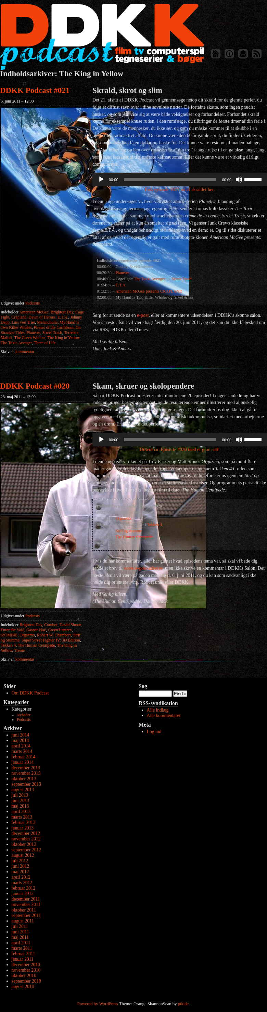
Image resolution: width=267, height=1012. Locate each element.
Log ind (154, 731)
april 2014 (21, 745)
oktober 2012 (24, 844)
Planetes (33, 332)
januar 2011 (23, 959)
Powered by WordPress (97, 1003)
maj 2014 (20, 740)
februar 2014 (24, 756)
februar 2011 (23, 953)
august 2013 (23, 789)
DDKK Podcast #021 (34, 90)
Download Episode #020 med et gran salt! (180, 449)
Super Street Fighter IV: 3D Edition (51, 640)
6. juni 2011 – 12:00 (17, 101)
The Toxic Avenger (16, 342)
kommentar (17, 351)
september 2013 (26, 784)
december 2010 (26, 964)
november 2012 (26, 838)
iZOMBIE (9, 635)
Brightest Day (62, 312)
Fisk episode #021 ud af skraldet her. (180, 189)
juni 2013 (20, 800)
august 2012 (23, 855)
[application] (179, 179)
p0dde (183, 1003)
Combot (51, 624)
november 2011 (26, 904)
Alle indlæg (158, 710)
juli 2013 (20, 795)
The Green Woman (30, 337)
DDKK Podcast (102, 36)
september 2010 (26, 981)
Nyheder (23, 715)
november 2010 (26, 970)
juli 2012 (20, 860)
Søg (143, 686)
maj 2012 (20, 871)
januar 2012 (23, 893)
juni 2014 (20, 735)
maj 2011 (20, 937)
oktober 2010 (24, 975)
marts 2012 (22, 882)
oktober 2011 (24, 910)
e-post (143, 315)
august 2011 (23, 920)
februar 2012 (24, 888)
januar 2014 (23, 762)
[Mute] (239, 179)
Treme (19, 650)
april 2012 (21, 877)
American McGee (34, 312)
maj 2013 (20, 806)
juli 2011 (20, 926)
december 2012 (26, 833)
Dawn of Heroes (41, 317)
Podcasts (32, 303)
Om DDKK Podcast (30, 693)
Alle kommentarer (164, 715)
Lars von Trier (23, 322)
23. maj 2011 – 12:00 (18, 396)
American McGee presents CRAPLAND (148, 291)
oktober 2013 (24, 778)
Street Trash (52, 332)
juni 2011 (20, 931)
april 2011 (21, 942)
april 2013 (21, 811)
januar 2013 (23, 828)
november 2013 (26, 773)
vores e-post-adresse (143, 568)
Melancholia (47, 322)
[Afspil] (101, 179)
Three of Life (45, 342)
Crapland (18, 317)
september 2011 (26, 915)
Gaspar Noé (36, 630)
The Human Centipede (36, 645)
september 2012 (26, 849)
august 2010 (23, 986)
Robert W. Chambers (54, 635)
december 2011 (26, 899)
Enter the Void (12, 630)
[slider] (170, 179)
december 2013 (26, 767)
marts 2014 (22, 751)
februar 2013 (24, 822)
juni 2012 (20, 866)
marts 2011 (22, 948)
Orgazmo (27, 635)
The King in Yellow (63, 337)
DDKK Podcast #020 (34, 386)
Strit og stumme (129, 530)
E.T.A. (63, 317)
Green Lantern (60, 630)
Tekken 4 (8, 645)
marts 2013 (22, 817)
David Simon (70, 624)
